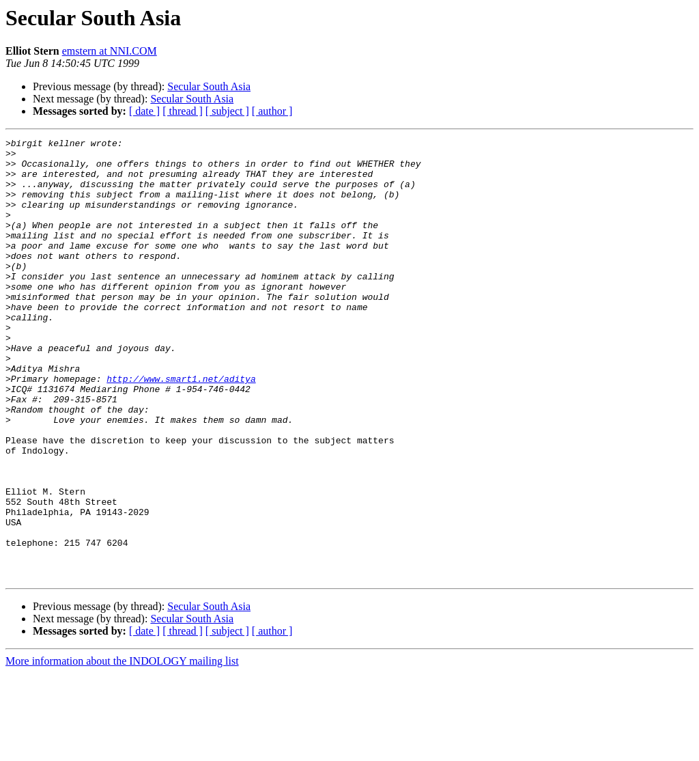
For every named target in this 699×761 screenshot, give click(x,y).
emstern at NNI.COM (109, 51)
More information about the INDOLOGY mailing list (122, 749)
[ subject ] (227, 111)
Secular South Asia (209, 86)
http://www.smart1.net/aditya (180, 427)
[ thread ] (182, 111)
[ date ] (144, 111)
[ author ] (272, 111)
